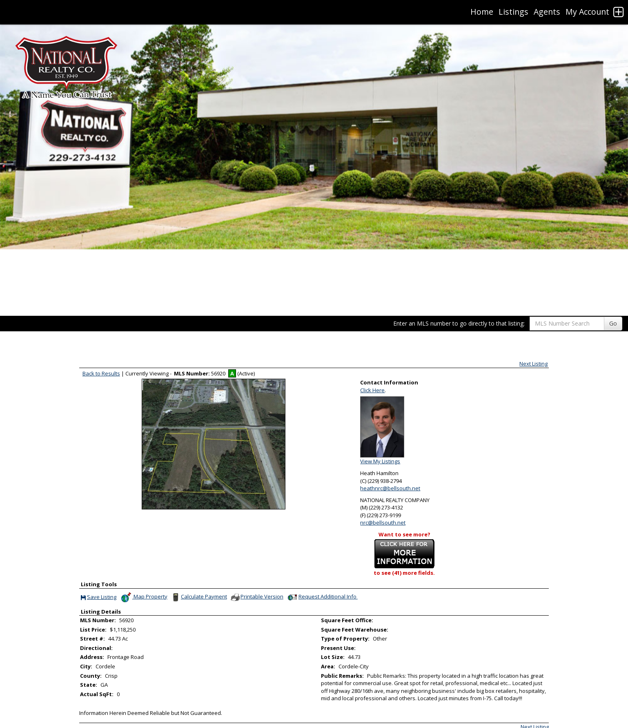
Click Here (372, 390)
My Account (587, 11)
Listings (513, 11)
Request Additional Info (322, 597)
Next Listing (533, 363)
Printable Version (256, 597)
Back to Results (101, 373)
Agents (547, 11)
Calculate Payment (198, 597)
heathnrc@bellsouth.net (390, 488)
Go (613, 323)
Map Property (143, 597)
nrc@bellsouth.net (382, 522)
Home (481, 11)
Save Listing (98, 597)
